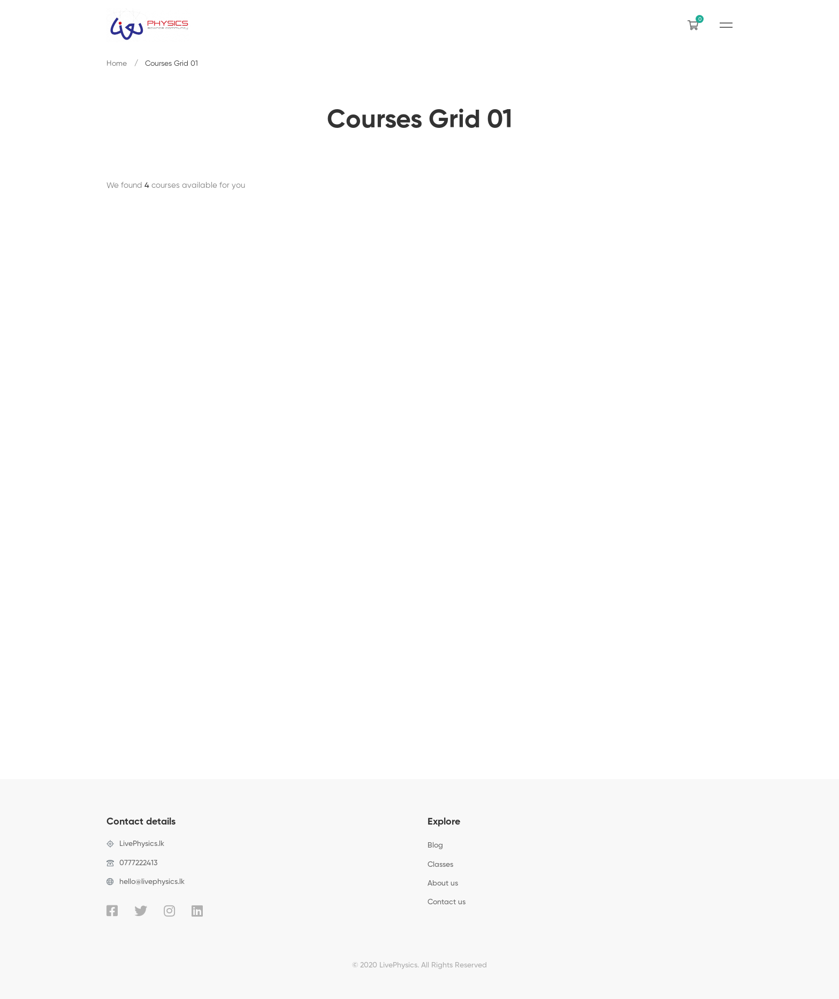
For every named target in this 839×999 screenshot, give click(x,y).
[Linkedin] (197, 911)
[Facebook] (112, 911)
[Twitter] (140, 911)
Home (116, 63)
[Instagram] (169, 911)
